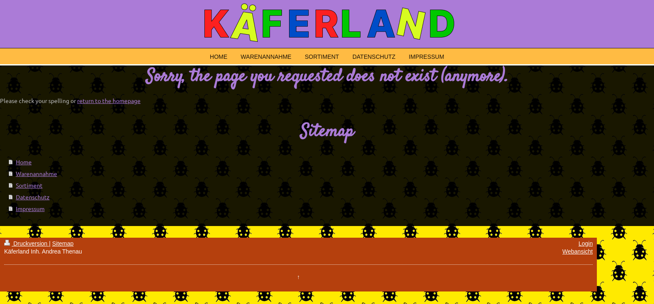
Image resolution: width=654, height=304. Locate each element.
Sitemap (62, 243)
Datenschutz (33, 197)
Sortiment (29, 185)
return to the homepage (109, 100)
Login (586, 243)
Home (24, 162)
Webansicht (577, 251)
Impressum (30, 208)
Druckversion (26, 243)
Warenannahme (36, 173)
